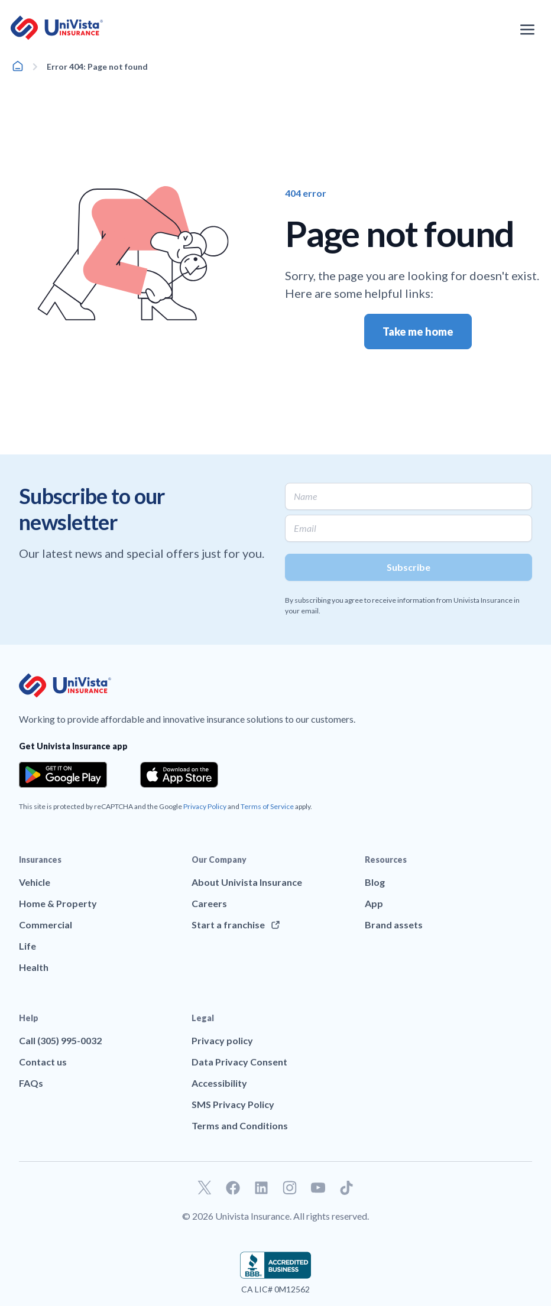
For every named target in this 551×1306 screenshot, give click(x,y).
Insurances (40, 860)
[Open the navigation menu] (527, 29)
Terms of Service (267, 806)
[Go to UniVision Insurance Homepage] (56, 27)
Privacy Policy (204, 806)
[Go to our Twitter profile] (204, 1188)
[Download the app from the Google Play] (63, 775)
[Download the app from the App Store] (179, 775)
